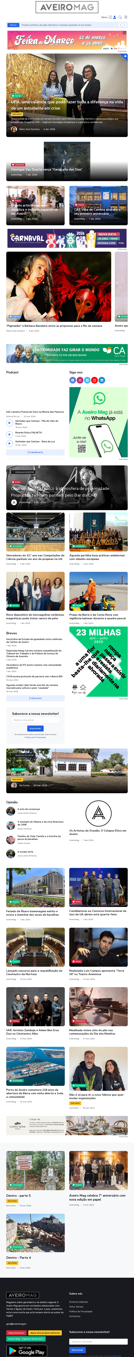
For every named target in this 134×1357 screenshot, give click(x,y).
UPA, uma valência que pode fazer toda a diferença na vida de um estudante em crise (60, 104)
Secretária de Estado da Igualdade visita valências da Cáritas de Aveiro (34, 603)
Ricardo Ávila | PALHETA (28, 394)
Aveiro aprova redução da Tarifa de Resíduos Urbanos (66, 282)
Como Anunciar (16, 1295)
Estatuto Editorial (78, 1264)
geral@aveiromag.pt (16, 1286)
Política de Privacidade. (35, 700)
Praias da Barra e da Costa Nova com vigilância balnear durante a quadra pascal (97, 579)
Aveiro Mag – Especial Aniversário (26, 1301)
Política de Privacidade (80, 1273)
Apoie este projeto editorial (45, 1295)
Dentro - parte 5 (19, 1158)
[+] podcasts (35, 414)
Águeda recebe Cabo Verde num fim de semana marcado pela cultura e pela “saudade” (32, 649)
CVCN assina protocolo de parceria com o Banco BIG (34, 638)
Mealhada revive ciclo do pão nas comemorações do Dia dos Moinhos (92, 994)
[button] (120, 17)
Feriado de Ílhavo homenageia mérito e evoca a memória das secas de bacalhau (32, 875)
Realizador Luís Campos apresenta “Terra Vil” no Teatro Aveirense (96, 934)
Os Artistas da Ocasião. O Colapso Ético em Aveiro (97, 794)
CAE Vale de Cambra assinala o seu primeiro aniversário (98, 211)
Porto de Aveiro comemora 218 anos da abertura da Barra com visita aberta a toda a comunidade (34, 1055)
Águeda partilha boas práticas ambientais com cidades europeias (97, 519)
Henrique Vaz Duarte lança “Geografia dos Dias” (47, 169)
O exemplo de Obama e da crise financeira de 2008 (40, 785)
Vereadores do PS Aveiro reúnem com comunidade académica (33, 629)
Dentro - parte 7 (23, 736)
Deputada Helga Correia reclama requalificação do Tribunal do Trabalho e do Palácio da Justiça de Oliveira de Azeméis (33, 615)
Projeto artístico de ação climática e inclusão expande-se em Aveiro (56, 25)
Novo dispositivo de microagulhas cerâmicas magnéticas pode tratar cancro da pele (35, 579)
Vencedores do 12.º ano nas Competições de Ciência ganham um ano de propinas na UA (35, 519)
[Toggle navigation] (107, 17)
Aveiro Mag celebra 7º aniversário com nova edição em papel (98, 1160)
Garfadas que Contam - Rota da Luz (35, 403)
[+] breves (35, 660)
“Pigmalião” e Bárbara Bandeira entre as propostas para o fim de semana (25, 284)
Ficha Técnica (76, 1269)
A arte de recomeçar (29, 771)
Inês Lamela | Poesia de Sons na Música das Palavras (35, 374)
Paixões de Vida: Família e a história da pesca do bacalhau (39, 800)
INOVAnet (12, 1350)
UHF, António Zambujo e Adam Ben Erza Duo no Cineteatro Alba (32, 994)
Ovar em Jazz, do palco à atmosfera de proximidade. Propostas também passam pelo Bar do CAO (66, 451)
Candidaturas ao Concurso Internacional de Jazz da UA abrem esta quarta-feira (97, 875)
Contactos (74, 1278)
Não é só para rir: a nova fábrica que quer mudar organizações (96, 1058)
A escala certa (25, 814)
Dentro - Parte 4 (19, 1220)
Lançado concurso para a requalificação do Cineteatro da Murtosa (34, 934)
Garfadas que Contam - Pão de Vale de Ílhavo (36, 385)
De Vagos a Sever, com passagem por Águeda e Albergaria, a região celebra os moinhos (108, 286)
